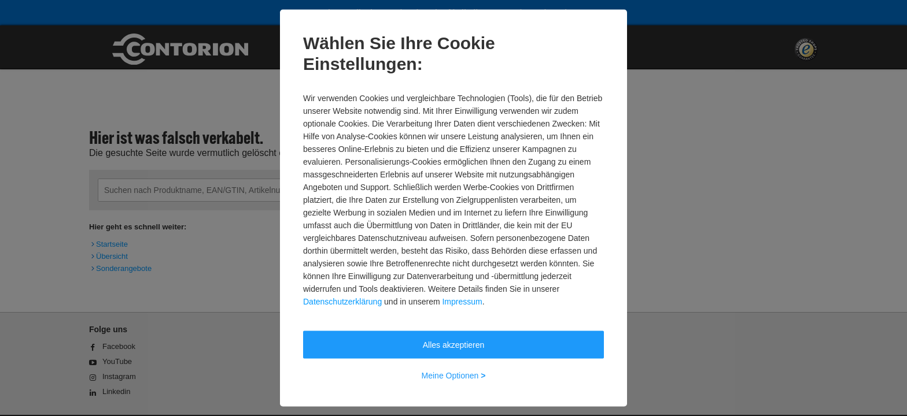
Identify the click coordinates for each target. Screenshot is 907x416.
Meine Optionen (454, 375)
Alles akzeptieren (454, 345)
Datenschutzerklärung (342, 301)
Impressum (462, 301)
